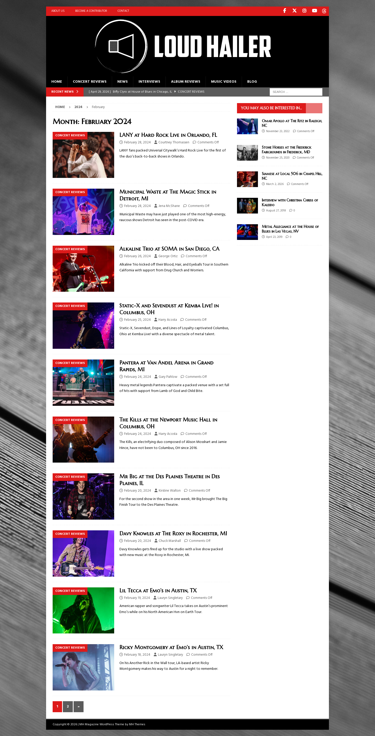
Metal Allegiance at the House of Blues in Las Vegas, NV (290, 228)
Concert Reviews (90, 81)
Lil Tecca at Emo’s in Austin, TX (158, 590)
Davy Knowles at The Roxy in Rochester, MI (173, 533)
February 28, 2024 (137, 142)
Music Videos (223, 81)
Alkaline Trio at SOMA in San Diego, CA (169, 248)
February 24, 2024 (137, 376)
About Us (58, 11)
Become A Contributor (91, 11)
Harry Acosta (167, 319)
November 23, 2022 (278, 131)
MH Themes (137, 724)
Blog (252, 81)
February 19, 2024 (137, 597)
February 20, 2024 (137, 490)
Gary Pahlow (168, 376)
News (122, 81)
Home (56, 81)
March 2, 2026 (275, 184)
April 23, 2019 (274, 236)
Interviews (149, 81)
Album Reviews (185, 81)
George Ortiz (168, 256)
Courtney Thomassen (173, 142)
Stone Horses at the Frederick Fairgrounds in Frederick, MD (286, 149)
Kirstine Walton (170, 490)
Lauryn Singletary (170, 597)
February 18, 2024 (137, 654)
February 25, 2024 (137, 319)
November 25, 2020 (277, 157)
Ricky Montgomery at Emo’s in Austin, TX (171, 647)
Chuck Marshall (170, 540)
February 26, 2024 (137, 256)
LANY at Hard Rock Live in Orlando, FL (168, 135)
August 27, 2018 (276, 210)
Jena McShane (169, 206)
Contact (123, 11)
